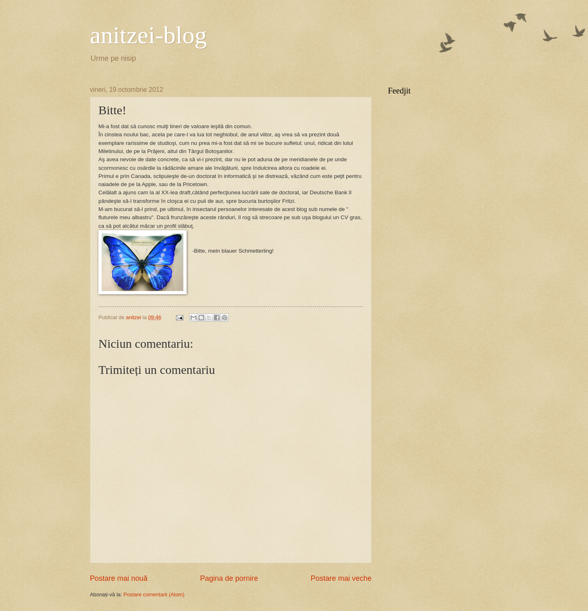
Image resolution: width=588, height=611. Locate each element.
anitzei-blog (148, 35)
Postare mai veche (341, 578)
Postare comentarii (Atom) (154, 594)
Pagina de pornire (229, 578)
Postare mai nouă (118, 578)
